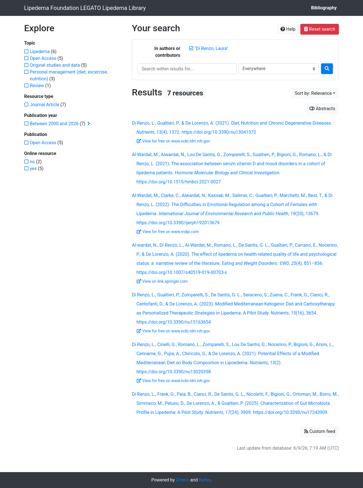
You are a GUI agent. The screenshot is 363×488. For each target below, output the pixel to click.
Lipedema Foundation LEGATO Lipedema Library (85, 8)
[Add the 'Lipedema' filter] (40, 51)
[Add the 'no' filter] (32, 161)
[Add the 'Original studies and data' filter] (55, 65)
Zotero (182, 480)
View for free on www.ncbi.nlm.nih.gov (173, 141)
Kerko (204, 480)
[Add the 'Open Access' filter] (43, 58)
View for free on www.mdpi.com (168, 231)
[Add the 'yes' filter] (33, 168)
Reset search (319, 29)
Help (288, 29)
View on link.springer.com (162, 281)
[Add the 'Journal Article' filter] (44, 104)
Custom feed (319, 431)
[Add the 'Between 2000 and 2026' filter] (54, 123)
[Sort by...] (315, 93)
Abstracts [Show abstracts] (322, 108)
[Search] (327, 68)
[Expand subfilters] (88, 123)
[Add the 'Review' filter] (37, 85)
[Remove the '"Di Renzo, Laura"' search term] (211, 48)
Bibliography (324, 8)
